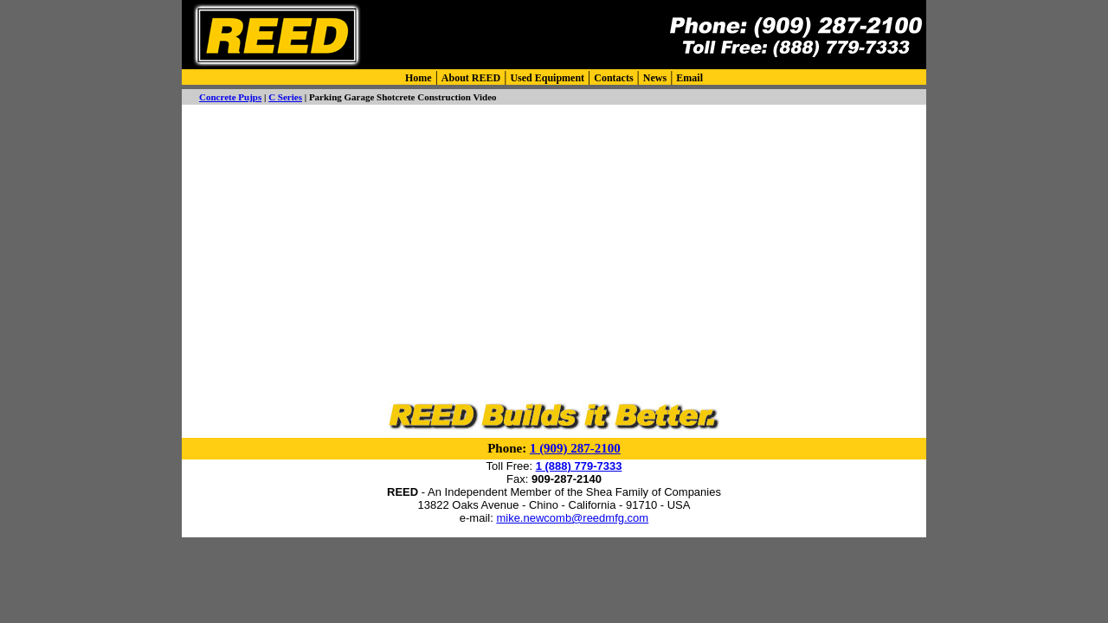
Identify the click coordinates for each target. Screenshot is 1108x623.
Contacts (613, 78)
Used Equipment (547, 78)
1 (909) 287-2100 (575, 448)
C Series (285, 97)
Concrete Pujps (230, 97)
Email (689, 78)
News (655, 78)
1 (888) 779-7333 (579, 465)
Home (418, 78)
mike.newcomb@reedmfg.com (572, 517)
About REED (470, 78)
